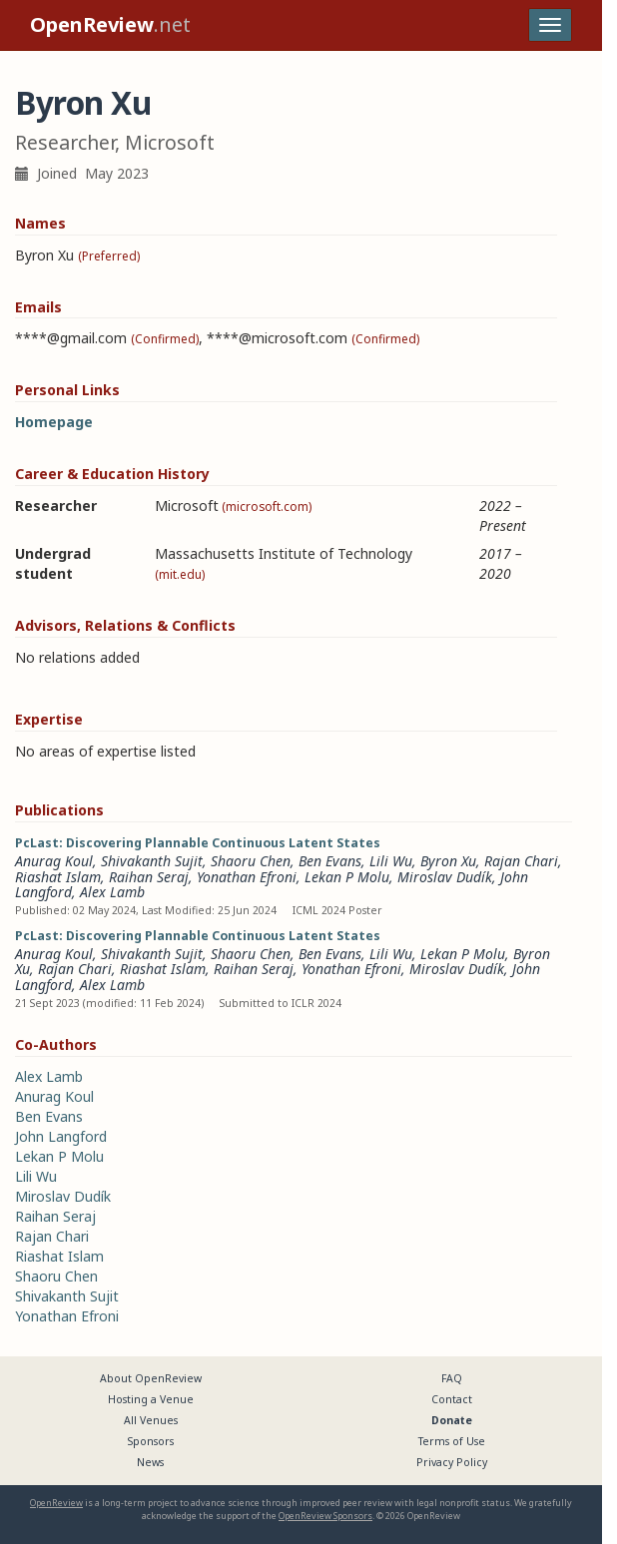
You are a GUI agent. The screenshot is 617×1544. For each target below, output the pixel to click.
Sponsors (151, 1441)
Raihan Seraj (149, 876)
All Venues (151, 1420)
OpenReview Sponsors (325, 1515)
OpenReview (56, 1502)
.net (110, 24)
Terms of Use (451, 1441)
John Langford (61, 1136)
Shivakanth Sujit (152, 860)
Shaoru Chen (251, 860)
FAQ (451, 1378)
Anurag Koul (54, 860)
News (150, 1462)
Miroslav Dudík (444, 876)
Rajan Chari (521, 860)
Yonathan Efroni (247, 876)
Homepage (54, 421)
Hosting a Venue (151, 1399)
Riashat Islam (58, 876)
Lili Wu (390, 860)
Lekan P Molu (347, 876)
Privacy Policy (451, 1462)
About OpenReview (151, 1378)
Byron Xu (448, 860)
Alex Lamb (112, 891)
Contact (451, 1399)
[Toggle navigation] (550, 25)
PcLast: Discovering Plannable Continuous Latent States (197, 842)
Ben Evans (330, 860)
